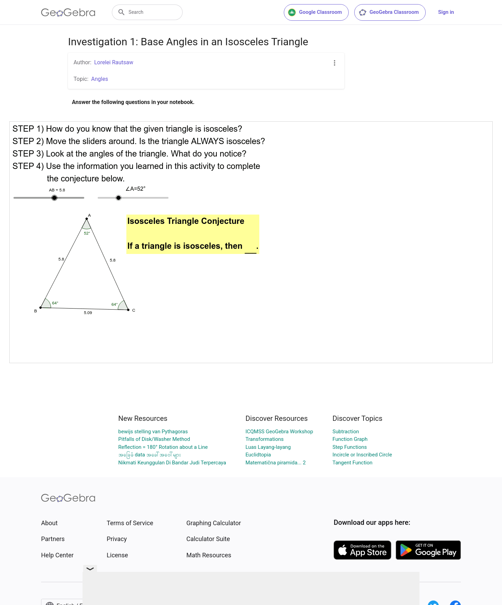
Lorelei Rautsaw (113, 62)
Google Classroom (315, 12)
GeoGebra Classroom (388, 12)
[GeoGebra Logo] (68, 12)
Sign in (446, 12)
